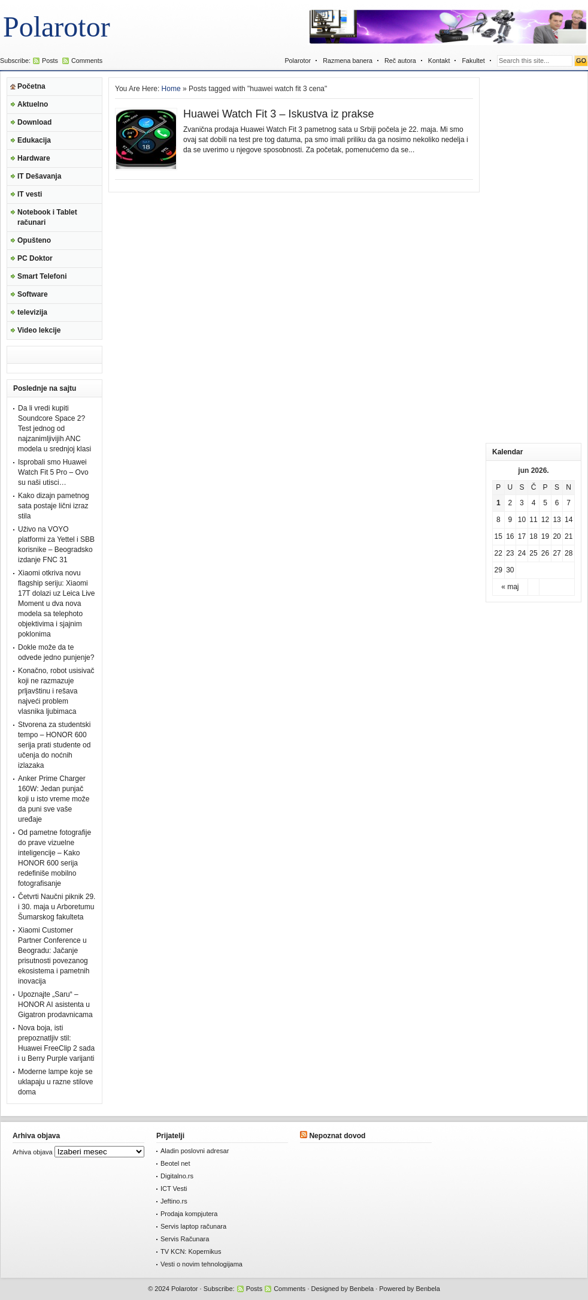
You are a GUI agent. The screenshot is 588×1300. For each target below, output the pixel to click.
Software (32, 294)
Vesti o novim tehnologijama (201, 1264)
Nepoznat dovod (337, 1136)
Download (34, 122)
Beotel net (175, 1163)
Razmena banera (347, 60)
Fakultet (473, 60)
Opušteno (34, 240)
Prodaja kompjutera (188, 1213)
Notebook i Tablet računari (47, 217)
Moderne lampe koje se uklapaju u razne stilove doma (55, 1081)
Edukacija (34, 140)
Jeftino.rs (173, 1201)
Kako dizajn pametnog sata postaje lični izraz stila (53, 505)
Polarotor (56, 27)
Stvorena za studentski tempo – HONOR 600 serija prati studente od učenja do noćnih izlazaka (54, 745)
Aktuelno (32, 104)
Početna (31, 86)
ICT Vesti (173, 1188)
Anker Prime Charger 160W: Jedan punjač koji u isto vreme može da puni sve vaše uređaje (53, 799)
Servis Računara (184, 1238)
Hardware (33, 158)
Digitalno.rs (176, 1176)
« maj (510, 587)
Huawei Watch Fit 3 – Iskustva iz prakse (278, 114)
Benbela (362, 1288)
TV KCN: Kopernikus (190, 1251)
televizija (32, 312)
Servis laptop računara (193, 1226)
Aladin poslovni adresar (194, 1150)
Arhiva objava (33, 1152)
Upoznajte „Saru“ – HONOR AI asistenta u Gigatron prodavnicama (55, 1004)
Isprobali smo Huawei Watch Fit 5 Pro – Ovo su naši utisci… (53, 472)
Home (171, 89)
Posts (50, 60)
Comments (86, 60)
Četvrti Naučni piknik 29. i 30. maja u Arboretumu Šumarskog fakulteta (56, 906)
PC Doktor (35, 258)
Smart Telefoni (41, 276)
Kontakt (439, 60)
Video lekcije (39, 330)
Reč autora (400, 60)
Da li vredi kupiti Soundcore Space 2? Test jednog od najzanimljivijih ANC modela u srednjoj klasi (54, 428)
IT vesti (29, 194)
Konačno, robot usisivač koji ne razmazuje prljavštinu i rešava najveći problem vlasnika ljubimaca (56, 691)
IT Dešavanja (39, 176)
